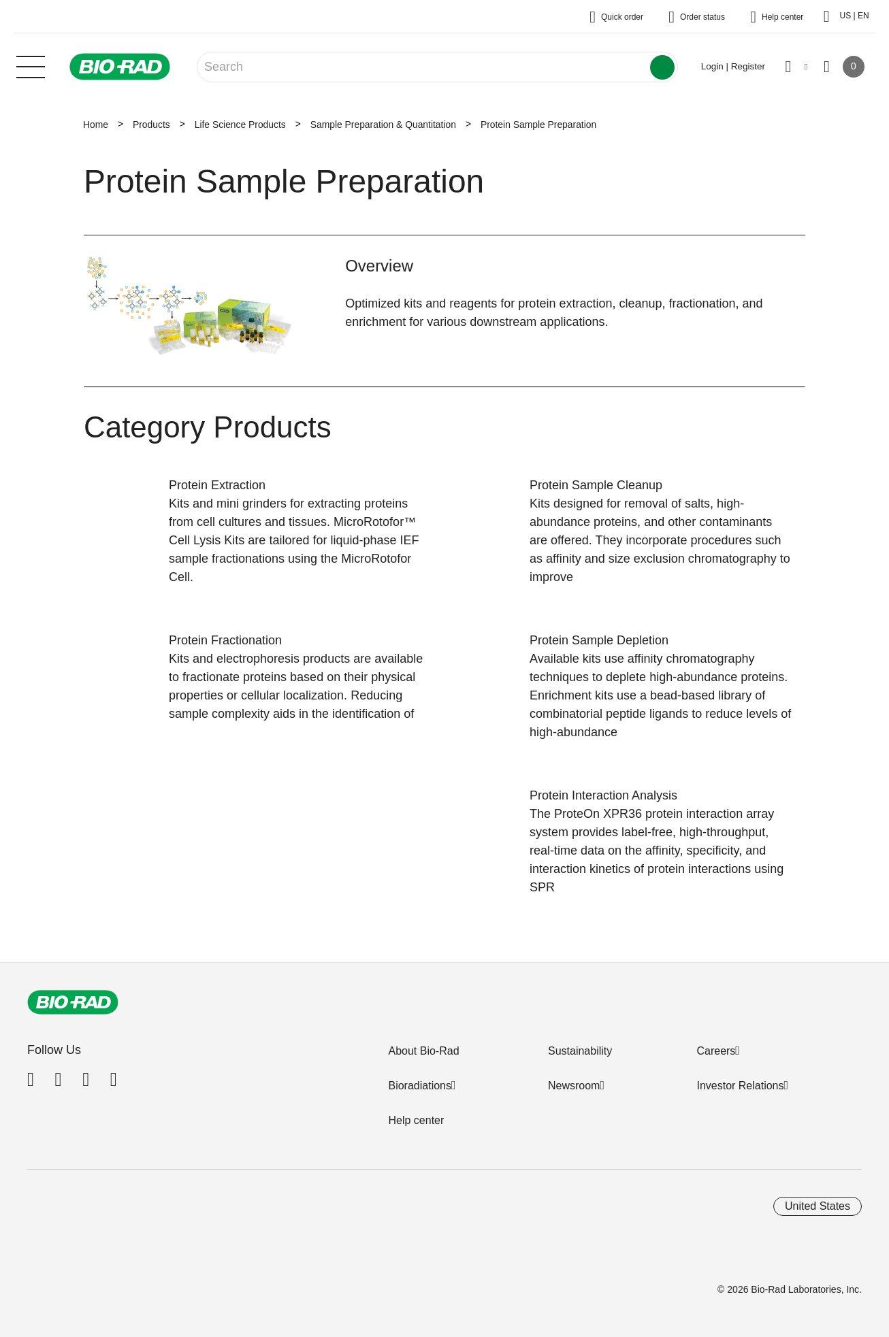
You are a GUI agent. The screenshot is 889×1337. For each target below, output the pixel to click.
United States (817, 1206)
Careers (715, 1051)
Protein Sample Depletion (599, 640)
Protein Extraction (217, 485)
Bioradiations (419, 1085)
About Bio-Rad (423, 1051)
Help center (416, 1120)
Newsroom (574, 1085)
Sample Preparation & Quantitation (383, 124)
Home (95, 124)
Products (151, 124)
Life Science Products (240, 124)
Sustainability (580, 1051)
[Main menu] (31, 65)
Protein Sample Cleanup (596, 485)
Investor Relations (739, 1085)
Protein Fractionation (225, 640)
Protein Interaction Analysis (603, 795)
